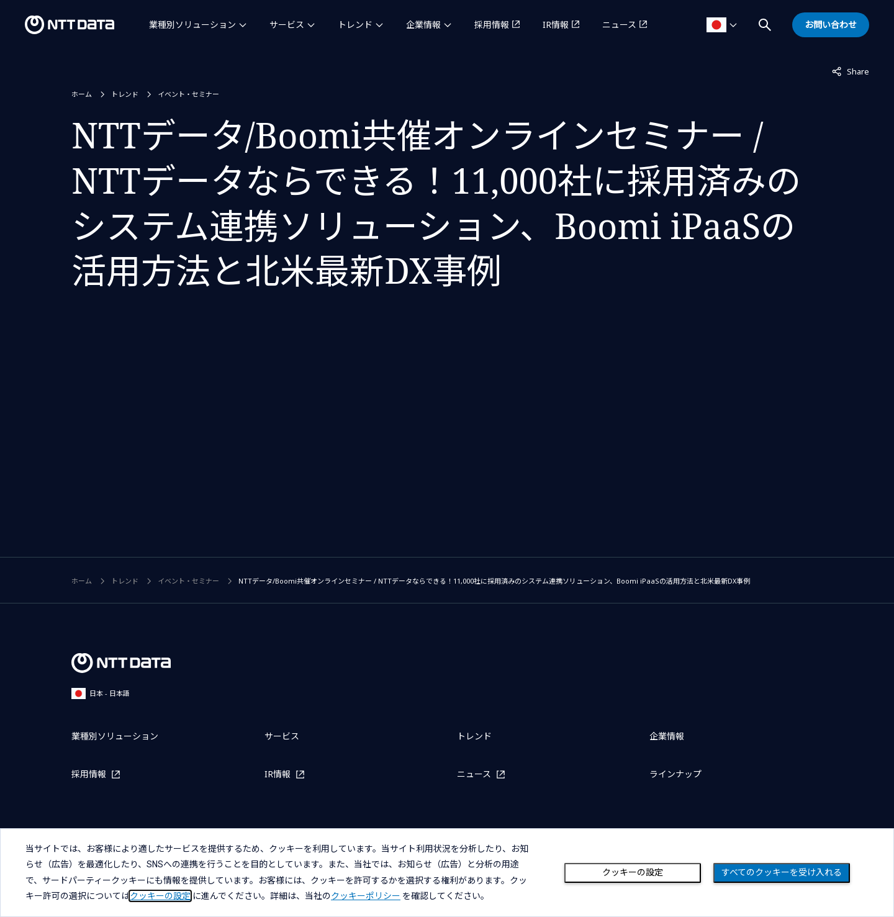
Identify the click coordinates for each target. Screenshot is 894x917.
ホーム (81, 94)
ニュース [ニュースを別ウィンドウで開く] (619, 24)
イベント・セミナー (188, 94)
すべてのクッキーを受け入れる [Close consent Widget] (781, 872)
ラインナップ (675, 774)
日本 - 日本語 (100, 693)
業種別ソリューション (192, 24)
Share (850, 71)
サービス (286, 24)
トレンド (355, 24)
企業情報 (423, 24)
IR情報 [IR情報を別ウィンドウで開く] (556, 24)
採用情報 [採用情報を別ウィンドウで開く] (491, 24)
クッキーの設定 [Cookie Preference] (632, 872)
